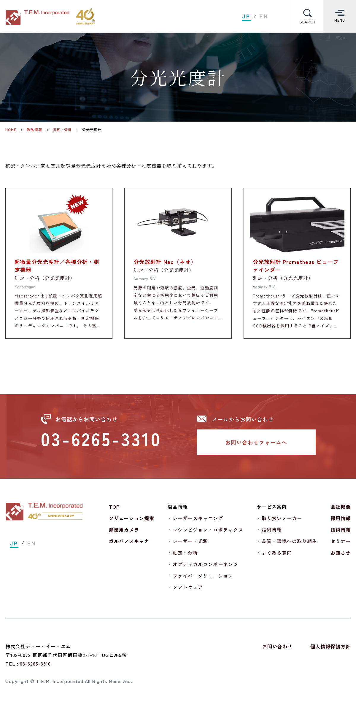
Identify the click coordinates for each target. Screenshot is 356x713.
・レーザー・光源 (188, 544)
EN (264, 16)
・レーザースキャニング (195, 522)
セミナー (340, 544)
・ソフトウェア (185, 591)
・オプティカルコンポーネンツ (203, 568)
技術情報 (340, 533)
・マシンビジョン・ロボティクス (205, 533)
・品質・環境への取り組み (287, 544)
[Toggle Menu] (339, 16)
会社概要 (340, 510)
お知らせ (340, 556)
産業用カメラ (124, 533)
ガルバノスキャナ (129, 544)
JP (246, 16)
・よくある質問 (274, 556)
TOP (114, 510)
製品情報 (34, 130)
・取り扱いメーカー (279, 522)
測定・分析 (62, 130)
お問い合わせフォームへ (256, 446)
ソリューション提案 (131, 522)
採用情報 (340, 522)
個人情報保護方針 (330, 650)
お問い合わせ (277, 650)
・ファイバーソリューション (200, 579)
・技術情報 (269, 533)
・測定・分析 (183, 556)
